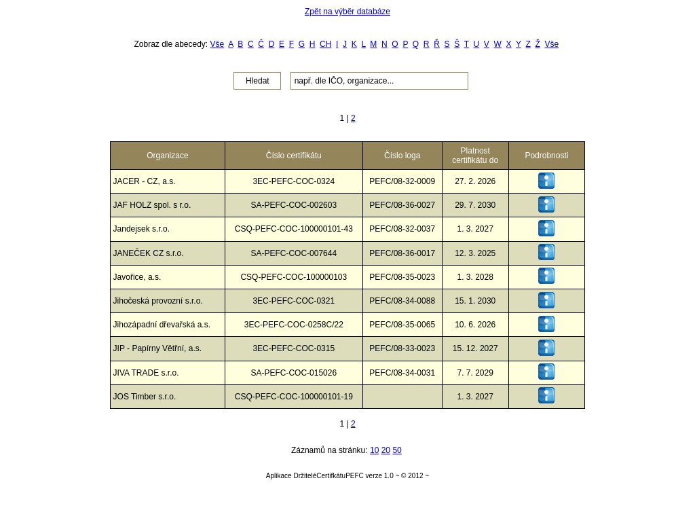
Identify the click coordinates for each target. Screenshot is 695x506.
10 (374, 450)
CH (325, 44)
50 (396, 450)
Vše (217, 44)
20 (385, 450)
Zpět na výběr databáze (347, 11)
